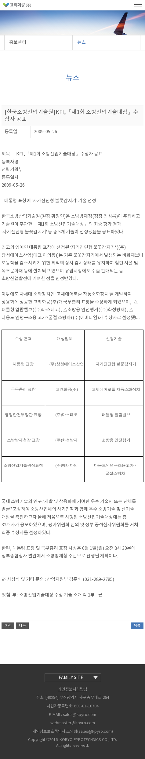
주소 (39, 697)
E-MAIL (55, 715)
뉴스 (81, 42)
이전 (8, 626)
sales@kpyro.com (79, 715)
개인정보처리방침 (72, 689)
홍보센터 (17, 42)
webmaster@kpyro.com (72, 723)
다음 (22, 626)
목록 (137, 626)
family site (78, 677)
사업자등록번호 (59, 706)
